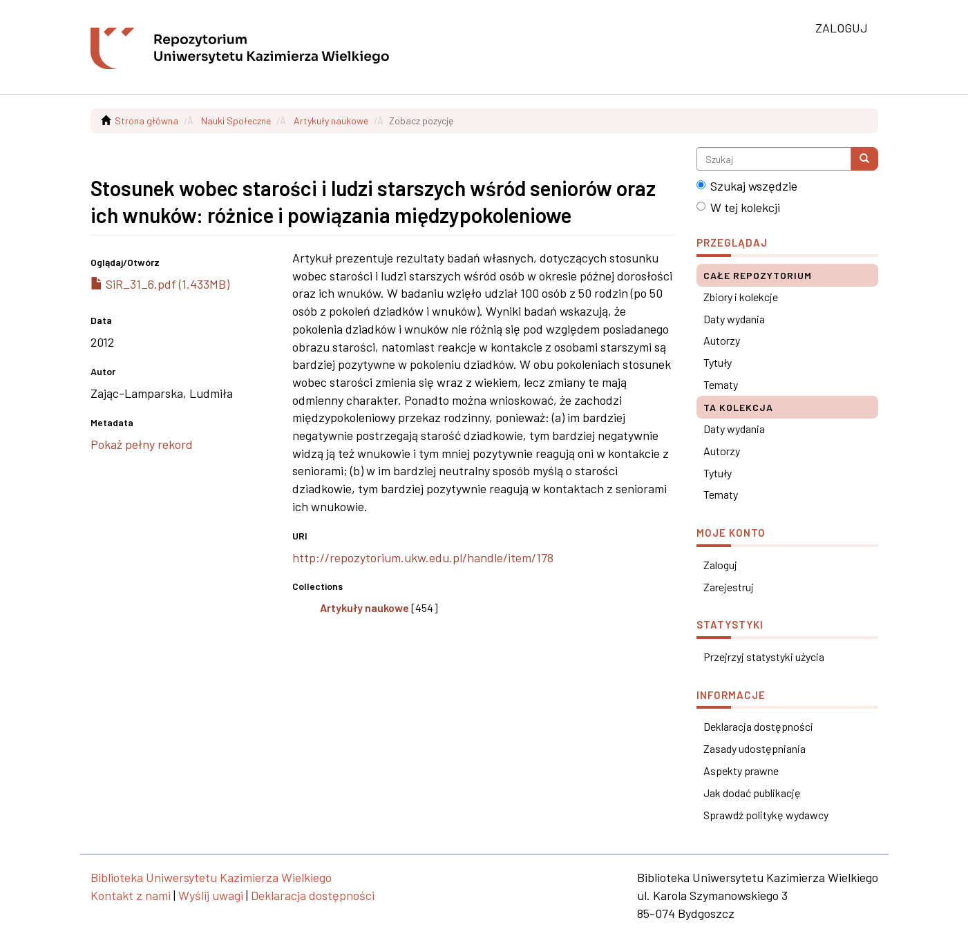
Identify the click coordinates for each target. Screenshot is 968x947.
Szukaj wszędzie (746, 185)
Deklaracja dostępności (758, 726)
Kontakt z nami (131, 895)
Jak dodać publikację (752, 792)
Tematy (720, 384)
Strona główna (146, 120)
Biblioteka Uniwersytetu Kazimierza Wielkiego (211, 877)
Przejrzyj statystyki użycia (763, 656)
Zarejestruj (728, 586)
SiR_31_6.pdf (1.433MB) (160, 283)
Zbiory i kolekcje (740, 296)
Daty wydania (734, 318)
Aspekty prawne (741, 770)
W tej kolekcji (738, 207)
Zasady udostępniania (754, 748)
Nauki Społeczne (236, 120)
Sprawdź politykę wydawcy (765, 814)
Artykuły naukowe (331, 120)
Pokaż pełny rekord (142, 444)
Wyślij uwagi (210, 895)
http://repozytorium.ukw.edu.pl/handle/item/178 (422, 557)
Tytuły (717, 362)
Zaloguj (720, 564)
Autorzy (721, 340)
